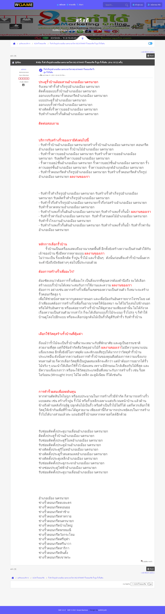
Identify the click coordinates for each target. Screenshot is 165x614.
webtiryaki (102, 610)
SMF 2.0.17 (62, 610)
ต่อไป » (152, 52)
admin (23, 69)
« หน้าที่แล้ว (145, 52)
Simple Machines (82, 610)
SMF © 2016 (71, 610)
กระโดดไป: (126, 584)
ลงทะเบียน (107, 30)
